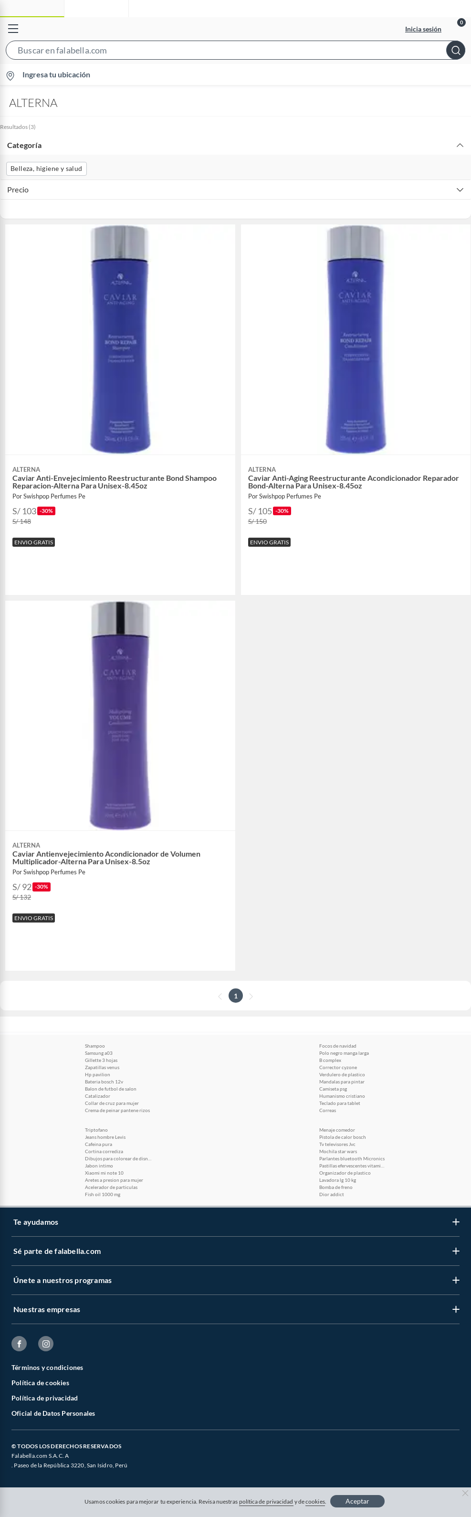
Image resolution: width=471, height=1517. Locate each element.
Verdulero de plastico (342, 1074)
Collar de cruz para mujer (112, 1103)
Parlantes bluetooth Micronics (352, 1158)
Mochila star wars (338, 1151)
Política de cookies (40, 1383)
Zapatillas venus (102, 1067)
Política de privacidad (44, 1398)
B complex (330, 1060)
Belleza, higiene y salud (46, 168)
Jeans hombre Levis (105, 1137)
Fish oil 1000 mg (102, 1194)
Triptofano (96, 1130)
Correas (327, 1110)
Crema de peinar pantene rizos (117, 1110)
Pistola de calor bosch (342, 1137)
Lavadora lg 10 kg (337, 1180)
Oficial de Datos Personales (53, 1413)
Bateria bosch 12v (104, 1081)
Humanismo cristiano (342, 1096)
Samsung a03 (99, 1053)
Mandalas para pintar (342, 1081)
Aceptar (357, 1501)
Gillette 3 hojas (101, 1060)
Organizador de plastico (345, 1173)
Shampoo (95, 1046)
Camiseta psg (333, 1089)
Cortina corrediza (104, 1151)
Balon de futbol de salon (110, 1089)
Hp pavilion (97, 1074)
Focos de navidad (337, 1046)
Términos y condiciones (47, 1367)
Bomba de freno (336, 1187)
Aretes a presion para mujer (114, 1180)
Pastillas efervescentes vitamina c (352, 1165)
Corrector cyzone (338, 1067)
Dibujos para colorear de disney (118, 1158)
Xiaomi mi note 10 (104, 1173)
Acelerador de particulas (111, 1187)
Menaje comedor (337, 1130)
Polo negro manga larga (344, 1053)
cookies (315, 1501)
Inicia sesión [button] (423, 29)
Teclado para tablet (339, 1103)
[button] (235, 52)
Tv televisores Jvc (337, 1144)
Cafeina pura (98, 1144)
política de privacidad (266, 1501)
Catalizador (97, 1096)
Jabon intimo (99, 1165)
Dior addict (331, 1194)
